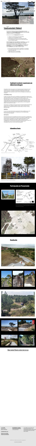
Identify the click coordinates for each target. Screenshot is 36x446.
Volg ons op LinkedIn (4, 433)
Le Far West (31, 6)
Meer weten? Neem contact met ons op (18, 355)
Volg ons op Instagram (5, 434)
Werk (1, 1)
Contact (8, 1)
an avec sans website (18, 441)
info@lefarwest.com (4, 431)
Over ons (5, 1)
